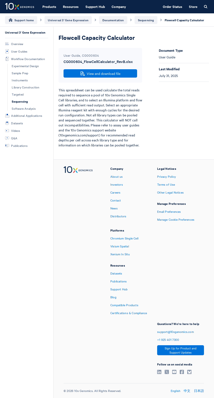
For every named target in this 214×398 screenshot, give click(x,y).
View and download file (100, 73)
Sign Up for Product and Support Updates (180, 350)
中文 (187, 391)
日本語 (199, 391)
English (175, 391)
